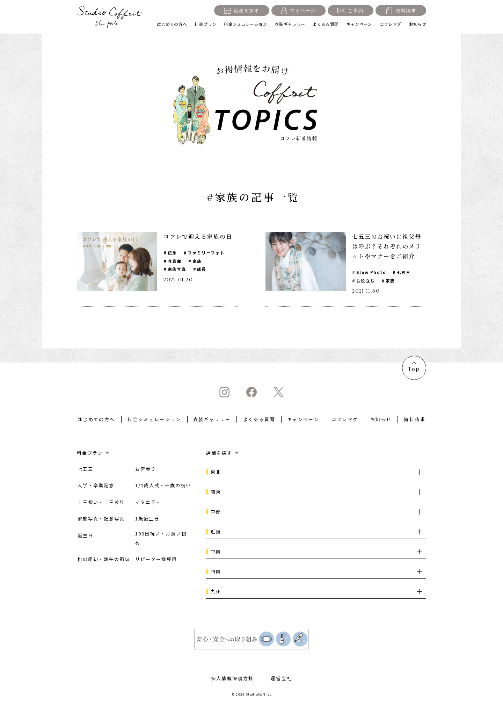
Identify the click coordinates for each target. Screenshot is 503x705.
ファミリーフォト (206, 253)
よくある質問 (325, 24)
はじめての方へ (172, 24)
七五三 (404, 272)
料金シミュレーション (245, 24)
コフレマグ (390, 24)
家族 (197, 261)
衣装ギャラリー (290, 24)
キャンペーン (359, 24)
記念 (172, 253)
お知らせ (417, 24)
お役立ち (365, 280)
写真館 (175, 261)
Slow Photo (371, 272)
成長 (202, 269)
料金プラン (205, 24)
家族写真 (177, 269)
